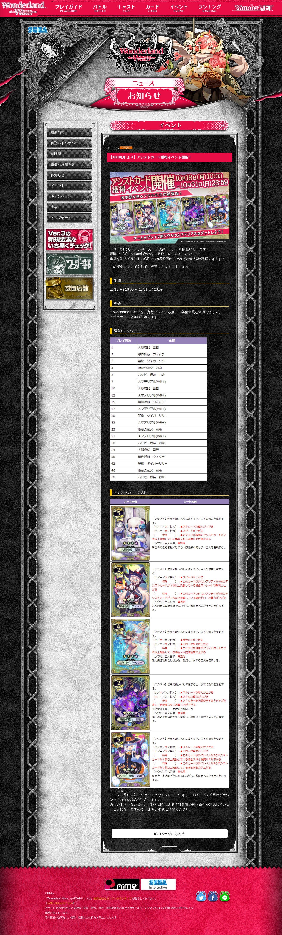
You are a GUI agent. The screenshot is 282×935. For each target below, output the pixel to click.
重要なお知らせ (63, 164)
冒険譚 (56, 153)
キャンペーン (61, 196)
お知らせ (58, 175)
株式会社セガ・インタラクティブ (113, 898)
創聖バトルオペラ (64, 143)
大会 (54, 207)
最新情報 (58, 132)
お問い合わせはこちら (60, 903)
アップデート (61, 218)
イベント (58, 185)
